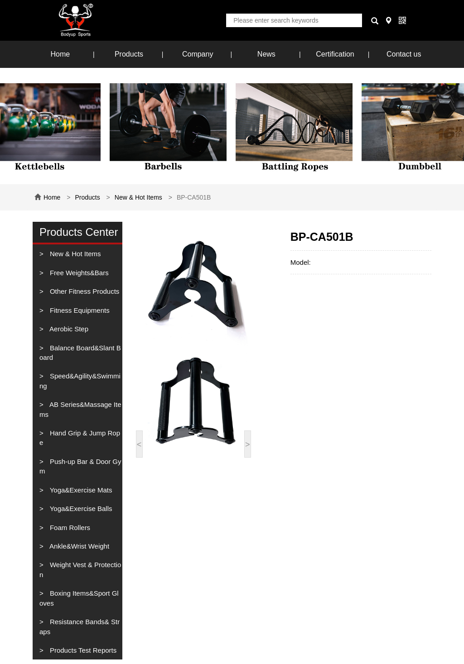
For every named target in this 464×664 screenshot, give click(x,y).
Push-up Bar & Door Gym (80, 466)
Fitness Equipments (79, 310)
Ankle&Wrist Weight (78, 546)
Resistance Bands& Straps (79, 626)
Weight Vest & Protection (80, 569)
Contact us (404, 54)
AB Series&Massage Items (80, 409)
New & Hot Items (138, 197)
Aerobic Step (68, 329)
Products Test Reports (82, 650)
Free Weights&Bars (78, 273)
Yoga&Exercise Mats (80, 490)
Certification (335, 54)
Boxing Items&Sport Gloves (79, 598)
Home (60, 54)
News (266, 54)
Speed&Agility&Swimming (80, 380)
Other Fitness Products (84, 291)
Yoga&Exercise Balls (80, 508)
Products (129, 54)
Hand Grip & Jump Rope (79, 437)
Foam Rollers (69, 527)
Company (197, 54)
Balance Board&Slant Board (80, 352)
